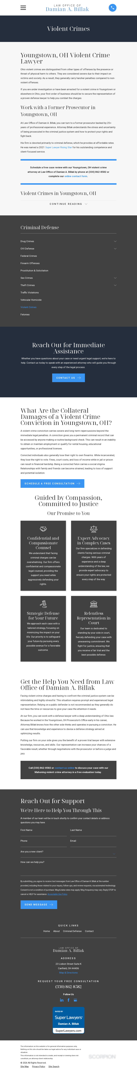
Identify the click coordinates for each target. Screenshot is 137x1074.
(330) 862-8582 (68, 988)
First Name (26, 830)
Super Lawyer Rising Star (58, 147)
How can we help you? (32, 863)
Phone (24, 841)
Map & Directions (68, 974)
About (56, 932)
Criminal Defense (72, 932)
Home (46, 932)
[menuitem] (67, 241)
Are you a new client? (32, 852)
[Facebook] (68, 1001)
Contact (89, 932)
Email (73, 841)
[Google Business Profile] (75, 1001)
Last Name (76, 830)
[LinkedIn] (61, 1001)
